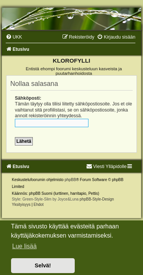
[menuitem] (14, 37)
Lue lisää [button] (24, 246)
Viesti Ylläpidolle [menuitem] (106, 166)
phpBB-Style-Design (97, 199)
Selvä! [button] (43, 265)
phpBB (70, 180)
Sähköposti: (28, 98)
